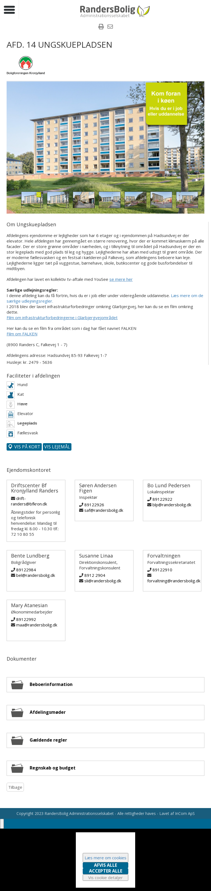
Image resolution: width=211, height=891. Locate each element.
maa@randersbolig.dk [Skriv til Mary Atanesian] (36, 625)
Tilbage (15, 787)
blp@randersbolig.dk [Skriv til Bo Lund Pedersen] (171, 504)
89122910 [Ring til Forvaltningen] (162, 569)
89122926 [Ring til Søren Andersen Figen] (94, 504)
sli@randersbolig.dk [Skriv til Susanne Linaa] (102, 580)
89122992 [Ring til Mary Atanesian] (26, 619)
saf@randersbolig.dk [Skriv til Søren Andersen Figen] (103, 510)
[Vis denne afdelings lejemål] (57, 447)
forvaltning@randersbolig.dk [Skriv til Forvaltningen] (173, 580)
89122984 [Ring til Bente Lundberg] (26, 569)
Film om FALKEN (22, 334)
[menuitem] (101, 27)
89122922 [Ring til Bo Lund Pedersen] (162, 499)
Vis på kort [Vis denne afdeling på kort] (26, 447)
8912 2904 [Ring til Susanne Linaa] (94, 575)
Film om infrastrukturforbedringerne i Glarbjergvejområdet (62, 317)
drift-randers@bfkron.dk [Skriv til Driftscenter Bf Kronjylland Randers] (29, 501)
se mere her (121, 279)
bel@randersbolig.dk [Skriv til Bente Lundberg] (35, 575)
